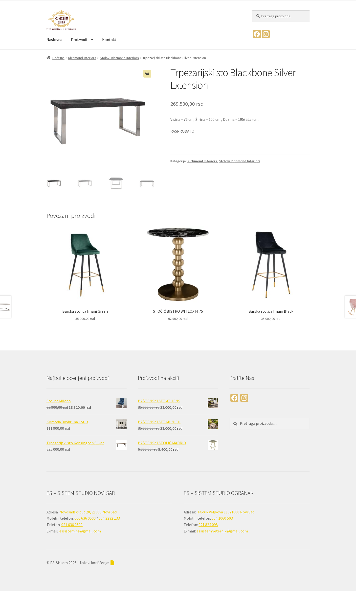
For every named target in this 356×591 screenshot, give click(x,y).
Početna (58, 58)
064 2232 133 (109, 518)
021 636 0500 (72, 524)
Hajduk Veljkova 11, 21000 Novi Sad (225, 511)
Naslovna (54, 39)
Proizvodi (79, 39)
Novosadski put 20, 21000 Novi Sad (88, 511)
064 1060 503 (222, 518)
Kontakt (109, 39)
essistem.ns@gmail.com (80, 531)
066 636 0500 (85, 518)
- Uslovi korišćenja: (96, 562)
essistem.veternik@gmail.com (222, 531)
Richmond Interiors (82, 58)
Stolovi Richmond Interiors (119, 58)
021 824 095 (208, 524)
